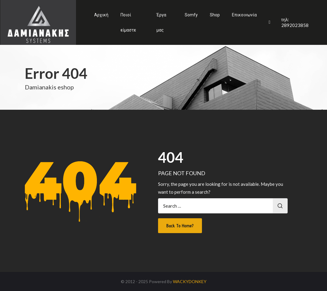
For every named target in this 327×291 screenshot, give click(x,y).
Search (280, 206)
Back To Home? (180, 225)
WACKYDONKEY (189, 281)
